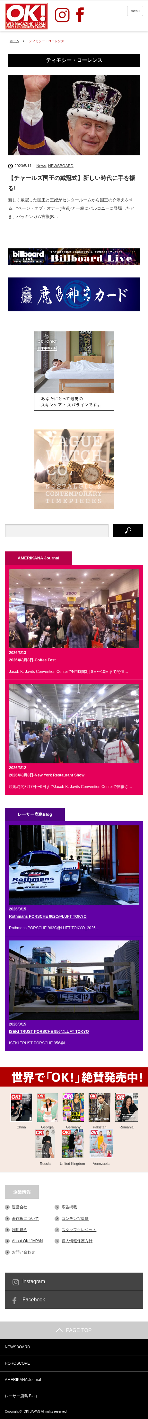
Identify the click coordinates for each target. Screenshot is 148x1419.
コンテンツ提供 (75, 1218)
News (41, 166)
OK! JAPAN (32, 1411)
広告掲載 (69, 1207)
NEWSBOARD (61, 166)
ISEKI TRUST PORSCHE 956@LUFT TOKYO (49, 1031)
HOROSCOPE (17, 1363)
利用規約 (19, 1230)
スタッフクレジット (79, 1230)
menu (135, 11)
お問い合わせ (23, 1252)
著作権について (25, 1218)
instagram (33, 1281)
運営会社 (19, 1207)
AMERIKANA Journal (23, 1379)
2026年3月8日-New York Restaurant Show (46, 775)
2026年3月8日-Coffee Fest (32, 660)
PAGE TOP (73, 1330)
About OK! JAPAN (27, 1241)
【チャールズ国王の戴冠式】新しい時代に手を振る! (71, 183)
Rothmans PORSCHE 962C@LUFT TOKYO (48, 916)
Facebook (33, 1299)
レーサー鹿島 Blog (21, 1396)
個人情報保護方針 (77, 1241)
